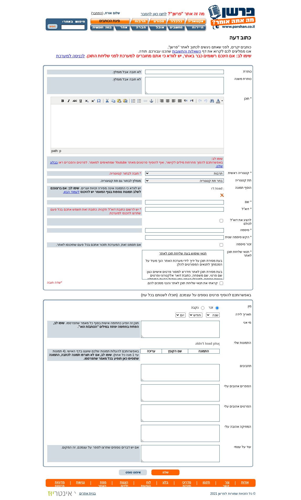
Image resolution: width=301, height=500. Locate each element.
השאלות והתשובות (186, 51)
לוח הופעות (146, 484)
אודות (245, 482)
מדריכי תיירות (186, 484)
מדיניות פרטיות (60, 484)
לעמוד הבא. (71, 192)
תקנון (206, 482)
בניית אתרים (71, 493)
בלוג (165, 482)
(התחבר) (97, 13)
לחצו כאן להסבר (154, 14)
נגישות (80, 482)
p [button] (60, 151)
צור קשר (226, 484)
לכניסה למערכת (70, 56)
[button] (63, 101)
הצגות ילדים (124, 484)
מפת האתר (102, 484)
